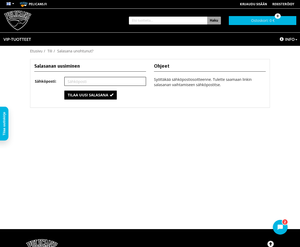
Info (288, 39)
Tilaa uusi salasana (90, 94)
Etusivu (36, 50)
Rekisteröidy (283, 4)
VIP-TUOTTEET (17, 39)
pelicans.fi (33, 4)
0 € (266, 19)
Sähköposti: (45, 81)
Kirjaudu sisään (253, 4)
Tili (49, 50)
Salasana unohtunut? (75, 50)
